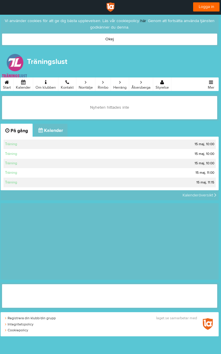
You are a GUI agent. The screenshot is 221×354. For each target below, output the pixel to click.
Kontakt (67, 83)
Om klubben (46, 83)
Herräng (119, 83)
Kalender (23, 83)
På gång (16, 131)
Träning (11, 144)
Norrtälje (86, 83)
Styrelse (162, 83)
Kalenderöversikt (199, 195)
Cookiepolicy (16, 330)
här (143, 21)
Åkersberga (141, 83)
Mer (211, 83)
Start (7, 83)
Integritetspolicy (19, 324)
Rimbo (103, 83)
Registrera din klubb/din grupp (30, 318)
